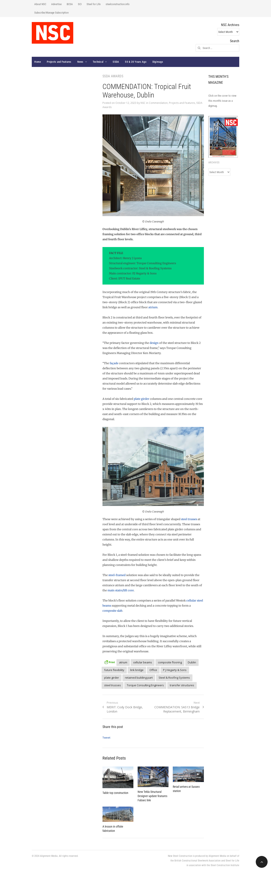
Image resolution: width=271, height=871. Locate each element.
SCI (80, 4)
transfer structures (182, 685)
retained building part (139, 677)
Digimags (157, 61)
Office (153, 670)
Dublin (192, 662)
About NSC (40, 4)
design (154, 343)
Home (37, 61)
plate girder (141, 399)
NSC (143, 103)
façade (114, 363)
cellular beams (142, 662)
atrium (153, 307)
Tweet (106, 737)
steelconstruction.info (118, 4)
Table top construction (115, 793)
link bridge (137, 670)
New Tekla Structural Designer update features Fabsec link (152, 796)
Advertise (56, 4)
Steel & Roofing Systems (174, 677)
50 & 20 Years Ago (135, 61)
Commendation (158, 103)
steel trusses (189, 519)
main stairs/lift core (121, 590)
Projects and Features (59, 61)
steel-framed (117, 575)
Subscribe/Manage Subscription (51, 12)
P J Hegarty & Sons (175, 670)
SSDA (116, 61)
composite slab (112, 611)
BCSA (70, 4)
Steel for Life (94, 4)
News (80, 61)
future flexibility (114, 670)
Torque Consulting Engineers (145, 685)
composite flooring (170, 662)
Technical (98, 61)
